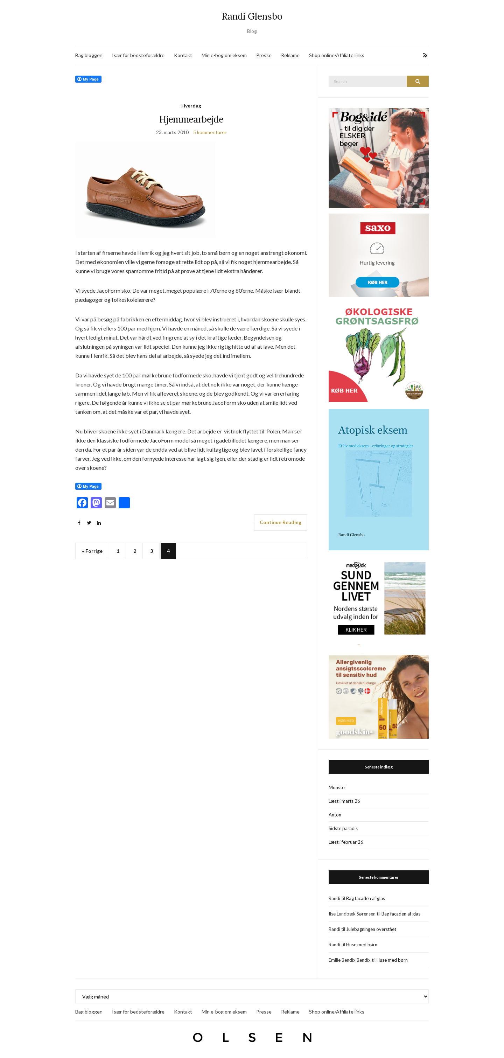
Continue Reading (280, 522)
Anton (335, 814)
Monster (337, 787)
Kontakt (183, 55)
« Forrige (92, 551)
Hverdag (191, 106)
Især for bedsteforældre (138, 55)
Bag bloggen (89, 55)
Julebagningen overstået (371, 929)
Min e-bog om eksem (224, 55)
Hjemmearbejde (191, 119)
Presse (264, 55)
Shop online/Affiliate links (336, 55)
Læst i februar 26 (346, 842)
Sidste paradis (343, 828)
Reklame (290, 55)
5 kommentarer (209, 132)
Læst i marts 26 (344, 801)
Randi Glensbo (252, 16)
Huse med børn (361, 944)
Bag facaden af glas (365, 898)
